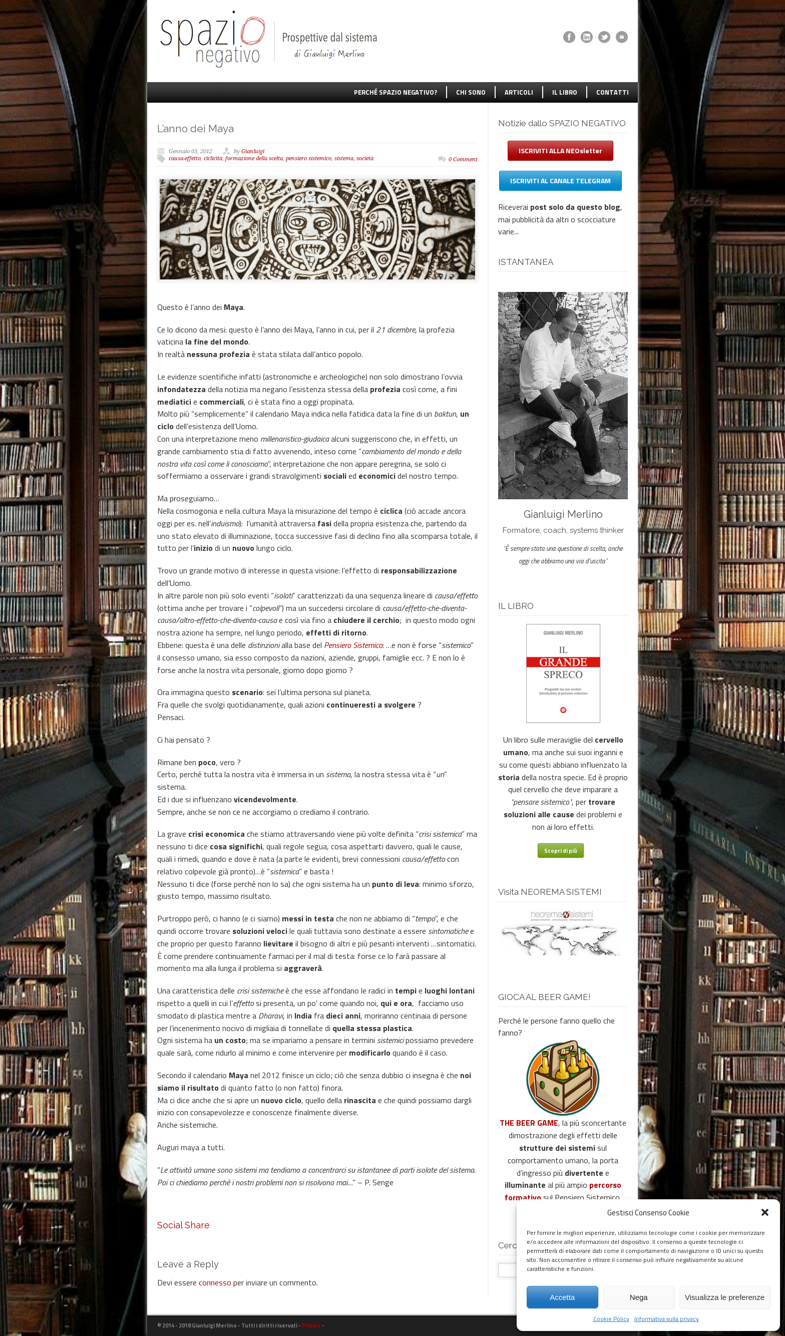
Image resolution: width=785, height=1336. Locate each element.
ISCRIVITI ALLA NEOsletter (560, 150)
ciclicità (213, 158)
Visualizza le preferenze (724, 1297)
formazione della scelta (254, 158)
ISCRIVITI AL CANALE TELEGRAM (560, 180)
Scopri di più (560, 851)
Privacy (311, 1325)
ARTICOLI (519, 92)
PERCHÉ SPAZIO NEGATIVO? (395, 92)
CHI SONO (471, 92)
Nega (639, 1297)
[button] (765, 1212)
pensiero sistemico (308, 158)
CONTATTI (612, 92)
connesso (215, 1282)
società (364, 158)
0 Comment (463, 159)
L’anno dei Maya (195, 128)
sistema (343, 158)
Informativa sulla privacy (666, 1318)
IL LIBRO (564, 92)
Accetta (562, 1297)
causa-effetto (185, 158)
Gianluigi (252, 151)
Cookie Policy (611, 1318)
